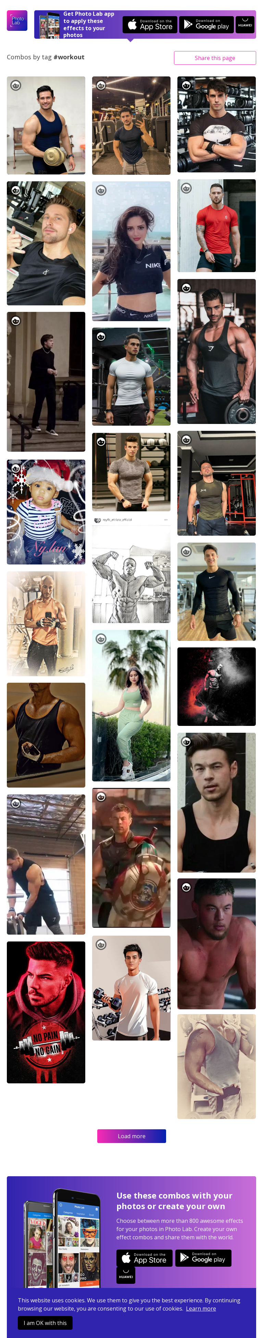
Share (215, 58)
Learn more (201, 1308)
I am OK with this (45, 1323)
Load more (132, 1136)
